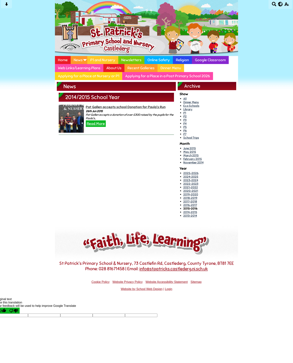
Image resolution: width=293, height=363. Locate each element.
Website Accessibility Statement (167, 281)
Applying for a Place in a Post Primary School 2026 (167, 76)
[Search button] (274, 5)
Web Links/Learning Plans (79, 68)
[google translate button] (280, 4)
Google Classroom (210, 60)
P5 (185, 127)
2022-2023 (190, 184)
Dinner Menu (171, 68)
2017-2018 (190, 201)
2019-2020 (190, 194)
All (185, 98)
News (78, 60)
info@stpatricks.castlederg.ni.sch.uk (173, 269)
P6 (185, 130)
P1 (184, 113)
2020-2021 (190, 191)
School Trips (191, 137)
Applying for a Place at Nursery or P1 (88, 76)
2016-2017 (190, 205)
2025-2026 (190, 173)
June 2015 (189, 148)
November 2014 (193, 162)
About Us (113, 68)
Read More (96, 123)
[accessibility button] (286, 5)
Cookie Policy (100, 281)
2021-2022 (190, 187)
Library (187, 109)
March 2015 (191, 155)
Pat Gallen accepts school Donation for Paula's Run (126, 107)
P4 (184, 123)
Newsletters (131, 60)
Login (168, 289)
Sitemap (196, 281)
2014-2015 (190, 212)
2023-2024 (190, 180)
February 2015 (192, 159)
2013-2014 (190, 215)
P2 (185, 116)
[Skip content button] (6, 5)
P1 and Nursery (102, 60)
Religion (182, 60)
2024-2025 (190, 176)
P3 (184, 120)
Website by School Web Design (142, 289)
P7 (184, 134)
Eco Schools (191, 106)
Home (63, 60)
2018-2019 (190, 198)
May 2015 (189, 152)
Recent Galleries (141, 68)
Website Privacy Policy (127, 281)
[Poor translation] (14, 311)
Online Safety (158, 60)
